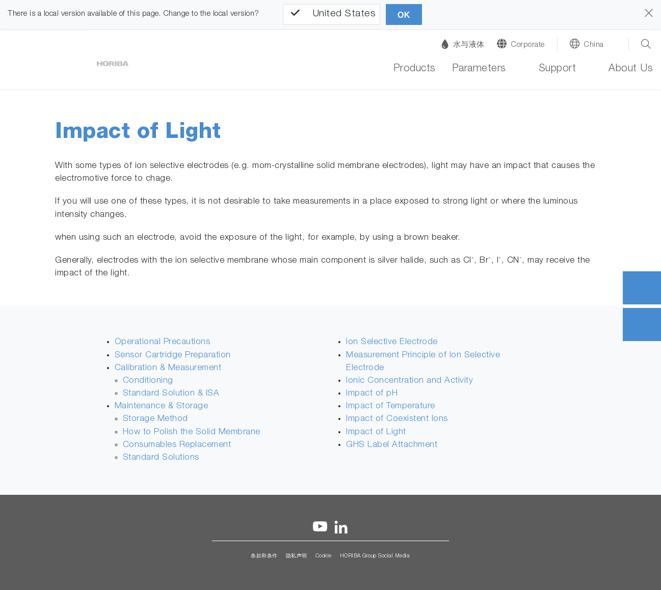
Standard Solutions (161, 458)
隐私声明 (296, 556)
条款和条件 (264, 556)
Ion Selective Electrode (392, 342)
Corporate (528, 45)
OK (404, 15)
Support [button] (557, 69)
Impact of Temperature (390, 406)
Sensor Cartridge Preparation (173, 355)
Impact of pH (372, 393)
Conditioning (148, 381)
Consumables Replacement (177, 445)
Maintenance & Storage (161, 406)
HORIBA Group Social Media (375, 556)
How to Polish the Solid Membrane (191, 432)
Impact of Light (376, 432)
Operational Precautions (162, 342)
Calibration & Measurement (168, 368)
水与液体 (463, 44)
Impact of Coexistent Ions (397, 419)
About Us (631, 69)
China (594, 45)
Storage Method (155, 419)
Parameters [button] (479, 69)
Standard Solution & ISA (171, 393)
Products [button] (414, 69)
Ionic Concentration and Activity (409, 381)
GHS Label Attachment (391, 445)
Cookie (323, 556)
